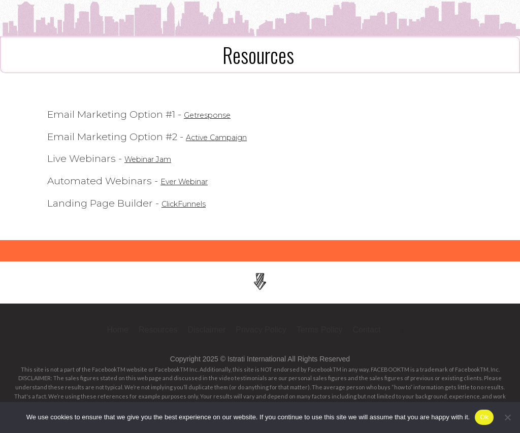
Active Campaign (227, 137)
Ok (484, 417)
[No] (507, 417)
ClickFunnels (192, 203)
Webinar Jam (156, 158)
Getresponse (215, 114)
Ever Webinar (193, 181)
